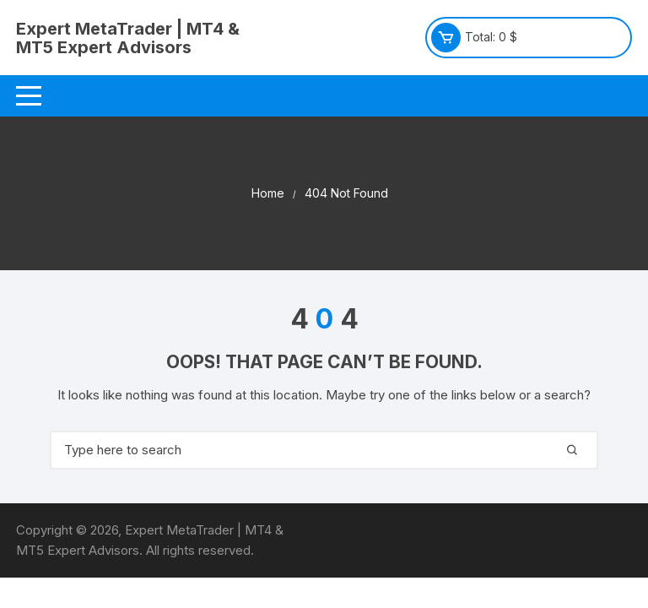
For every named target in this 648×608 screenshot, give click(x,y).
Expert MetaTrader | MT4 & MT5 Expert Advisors (128, 38)
